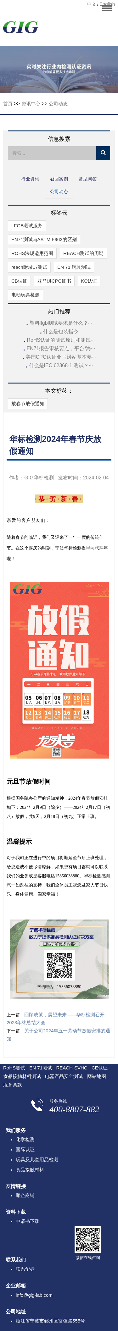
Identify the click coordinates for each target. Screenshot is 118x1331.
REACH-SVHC (71, 1067)
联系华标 (25, 1269)
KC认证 (89, 281)
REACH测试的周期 (83, 253)
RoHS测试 (14, 1067)
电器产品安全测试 (64, 1076)
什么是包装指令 (60, 331)
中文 (91, 4)
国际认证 (25, 1149)
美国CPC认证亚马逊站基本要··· (61, 357)
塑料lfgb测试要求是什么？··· (61, 323)
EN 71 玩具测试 (74, 267)
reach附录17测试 (29, 267)
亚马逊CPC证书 (54, 281)
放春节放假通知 (27, 403)
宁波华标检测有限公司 (20, 28)
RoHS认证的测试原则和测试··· (61, 340)
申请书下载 (27, 1221)
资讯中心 (30, 103)
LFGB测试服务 (26, 225)
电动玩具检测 (25, 294)
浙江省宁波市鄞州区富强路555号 (50, 1320)
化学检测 (25, 1139)
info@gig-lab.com (34, 1295)
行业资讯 (30, 178)
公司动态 (58, 103)
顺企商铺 (25, 1195)
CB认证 (19, 281)
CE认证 (100, 1067)
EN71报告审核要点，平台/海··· (60, 348)
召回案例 (59, 178)
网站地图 (96, 1076)
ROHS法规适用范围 (32, 253)
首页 (8, 103)
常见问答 (88, 178)
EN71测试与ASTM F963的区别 (44, 239)
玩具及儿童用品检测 (37, 1159)
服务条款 (12, 1084)
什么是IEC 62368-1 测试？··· (61, 365)
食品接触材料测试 (22, 1076)
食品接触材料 (30, 1169)
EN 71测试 (40, 1067)
